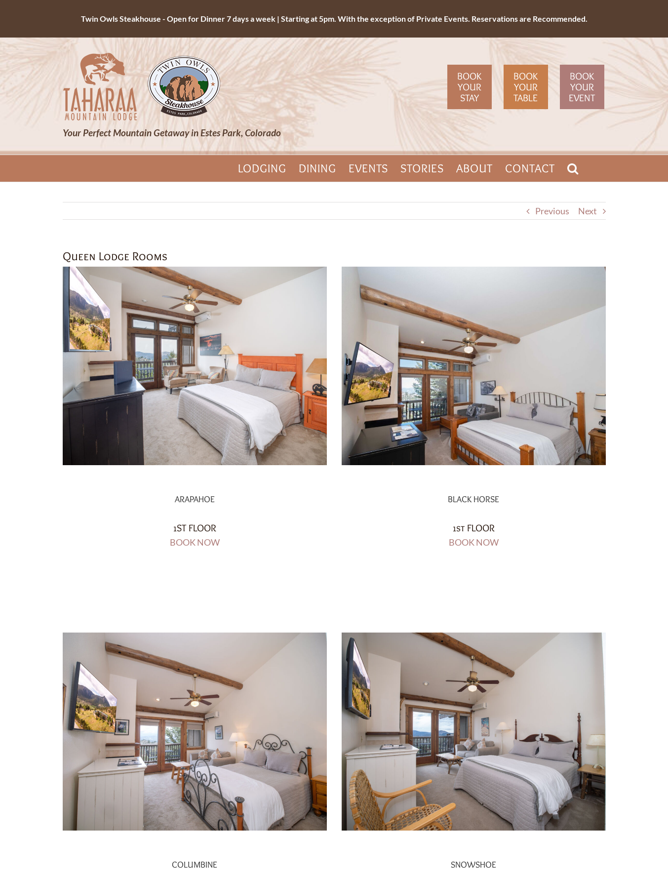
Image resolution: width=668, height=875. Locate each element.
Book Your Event (582, 87)
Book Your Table (525, 87)
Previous (552, 210)
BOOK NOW (195, 542)
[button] (573, 168)
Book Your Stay (469, 87)
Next (587, 210)
